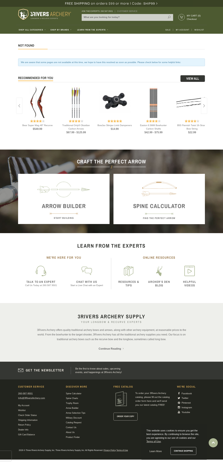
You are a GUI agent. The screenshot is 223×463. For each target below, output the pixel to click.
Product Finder (73, 437)
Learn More (155, 451)
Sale (168, 30)
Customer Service (127, 11)
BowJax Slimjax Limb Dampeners (114, 125)
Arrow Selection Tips (75, 413)
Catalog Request (74, 422)
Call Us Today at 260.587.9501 (41, 283)
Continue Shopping (183, 450)
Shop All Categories (32, 30)
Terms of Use (122, 450)
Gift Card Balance (26, 434)
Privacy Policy (110, 450)
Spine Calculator (73, 393)
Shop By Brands (61, 30)
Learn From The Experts (93, 30)
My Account (182, 30)
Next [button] (204, 106)
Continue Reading (111, 348)
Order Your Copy (125, 416)
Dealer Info (23, 429)
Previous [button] (19, 106)
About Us (70, 432)
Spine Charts (72, 398)
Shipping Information (27, 420)
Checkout (192, 19)
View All (192, 78)
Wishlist (199, 30)
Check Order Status (27, 415)
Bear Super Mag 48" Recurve (37, 125)
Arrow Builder (72, 408)
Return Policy (24, 425)
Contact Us (71, 427)
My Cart (194, 15)
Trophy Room (72, 403)
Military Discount (74, 418)
